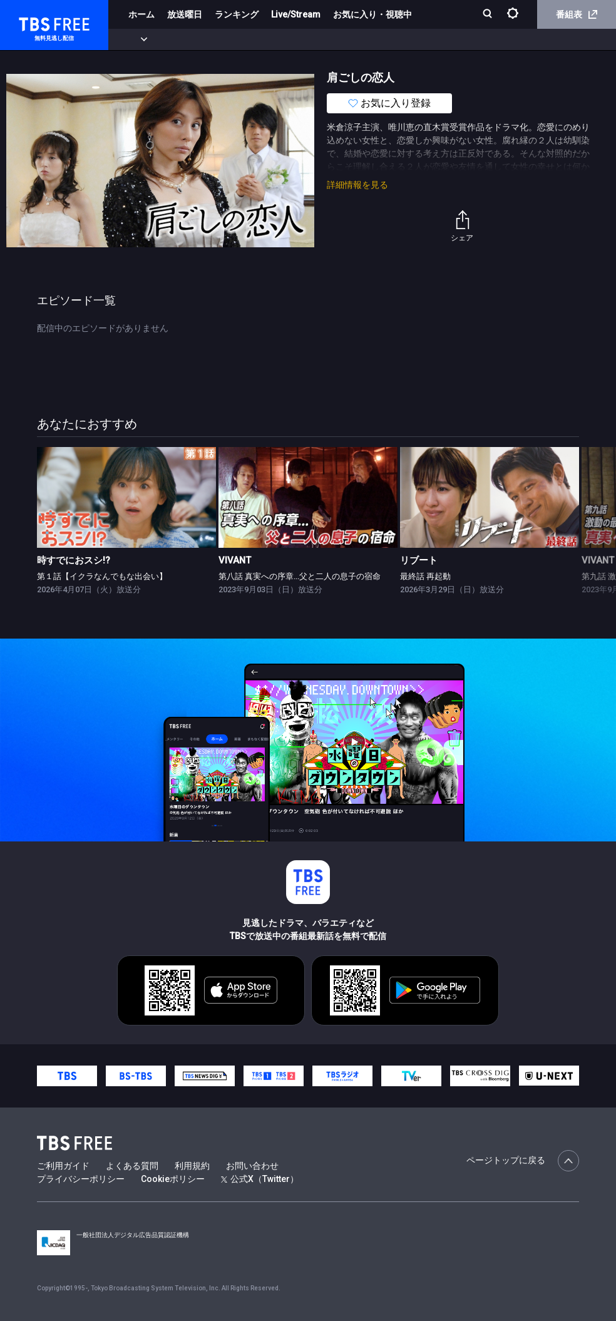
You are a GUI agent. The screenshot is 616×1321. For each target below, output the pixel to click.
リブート (419, 560)
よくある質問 (132, 1166)
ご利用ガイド (63, 1166)
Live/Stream (296, 14)
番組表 (576, 14)
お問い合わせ (252, 1166)
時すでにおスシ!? (73, 560)
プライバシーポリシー (81, 1179)
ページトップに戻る (522, 1160)
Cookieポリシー (173, 1179)
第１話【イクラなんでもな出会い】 (102, 576)
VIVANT (234, 560)
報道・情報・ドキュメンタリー (413, 39)
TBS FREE (33, 22)
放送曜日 (184, 14)
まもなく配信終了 (192, 39)
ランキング (237, 14)
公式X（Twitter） (260, 1179)
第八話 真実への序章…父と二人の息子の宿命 (299, 576)
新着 (135, 39)
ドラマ (252, 39)
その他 (496, 39)
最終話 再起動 (425, 576)
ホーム (141, 14)
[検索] (489, 14)
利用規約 (192, 1166)
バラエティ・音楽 (312, 39)
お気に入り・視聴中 (372, 14)
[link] (126, 497)
